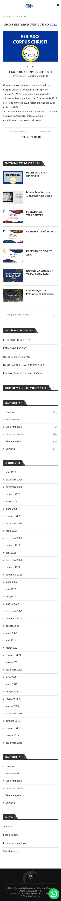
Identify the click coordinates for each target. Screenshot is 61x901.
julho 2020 (11, 677)
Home (6, 16)
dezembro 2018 (14, 742)
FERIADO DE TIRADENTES (34, 213)
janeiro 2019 (12, 735)
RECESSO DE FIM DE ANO (39, 252)
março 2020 (12, 691)
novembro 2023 (14, 538)
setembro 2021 (14, 618)
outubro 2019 (13, 720)
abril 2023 (11, 552)
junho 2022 (11, 582)
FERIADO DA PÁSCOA (40, 231)
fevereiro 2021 (13, 655)
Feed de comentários (14, 843)
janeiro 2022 (12, 603)
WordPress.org (11, 851)
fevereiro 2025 (13, 516)
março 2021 (12, 647)
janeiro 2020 (12, 706)
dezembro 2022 (14, 560)
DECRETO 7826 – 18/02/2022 (36, 174)
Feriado (30, 67)
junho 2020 (11, 684)
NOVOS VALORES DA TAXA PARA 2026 (40, 272)
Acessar (7, 826)
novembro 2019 (14, 713)
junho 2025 (11, 508)
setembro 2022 (14, 574)
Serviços (31, 449)
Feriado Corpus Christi (30, 72)
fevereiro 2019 (13, 728)
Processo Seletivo (31, 434)
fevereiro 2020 (13, 698)
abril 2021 (11, 640)
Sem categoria (31, 441)
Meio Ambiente (31, 427)
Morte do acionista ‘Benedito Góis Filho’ (39, 194)
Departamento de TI (37, 76)
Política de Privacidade (30, 896)
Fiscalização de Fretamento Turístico (40, 292)
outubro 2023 (13, 545)
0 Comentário (44, 131)
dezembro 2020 (14, 669)
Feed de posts (11, 834)
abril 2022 (11, 589)
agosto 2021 (12, 625)
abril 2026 (11, 472)
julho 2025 (11, 501)
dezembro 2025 (14, 479)
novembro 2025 (14, 487)
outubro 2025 (13, 494)
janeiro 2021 (12, 662)
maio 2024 (11, 530)
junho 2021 (11, 633)
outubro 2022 (13, 567)
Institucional (31, 419)
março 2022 (12, 596)
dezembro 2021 (14, 611)
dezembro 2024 (14, 523)
